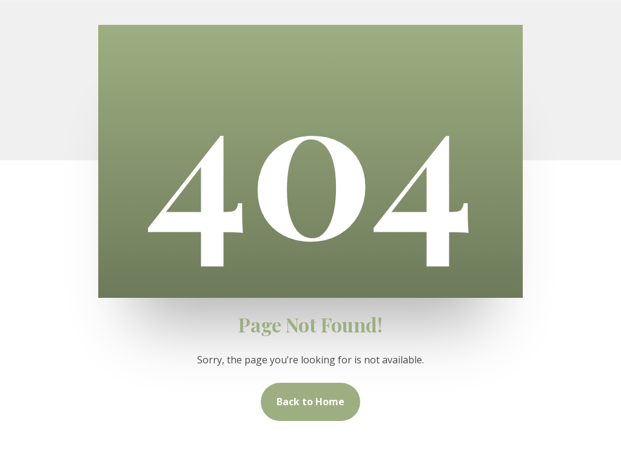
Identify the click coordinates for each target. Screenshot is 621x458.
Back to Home (310, 401)
